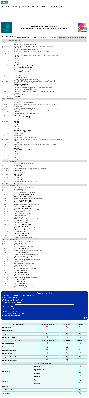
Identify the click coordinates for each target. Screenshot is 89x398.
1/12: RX (16, 146)
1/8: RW (16, 121)
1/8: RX (16, 152)
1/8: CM (16, 57)
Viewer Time (47, 37)
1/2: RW (16, 128)
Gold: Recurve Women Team (22, 248)
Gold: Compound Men (20, 235)
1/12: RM (17, 112)
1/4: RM (16, 123)
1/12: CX (16, 141)
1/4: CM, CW (18, 183)
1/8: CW (16, 53)
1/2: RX (16, 159)
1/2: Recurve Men (19, 280)
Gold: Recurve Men (20, 285)
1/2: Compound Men (20, 230)
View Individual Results (21, 84)
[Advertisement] (44, 15)
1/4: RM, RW (18, 179)
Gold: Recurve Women (21, 276)
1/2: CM (16, 64)
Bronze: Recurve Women (21, 274)
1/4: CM (16, 60)
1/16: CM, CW (18, 174)
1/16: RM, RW (18, 170)
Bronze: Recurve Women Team (23, 132)
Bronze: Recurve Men (20, 283)
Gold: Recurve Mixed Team (22, 258)
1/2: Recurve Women (20, 270)
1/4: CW (16, 59)
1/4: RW (16, 124)
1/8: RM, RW (18, 176)
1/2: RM (16, 126)
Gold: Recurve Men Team (21, 252)
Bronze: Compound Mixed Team (23, 206)
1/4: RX (16, 155)
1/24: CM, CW (18, 48)
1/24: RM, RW (18, 106)
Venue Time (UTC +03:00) (26, 37)
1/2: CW (16, 62)
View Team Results (19, 86)
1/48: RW (17, 97)
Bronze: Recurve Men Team (22, 130)
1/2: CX (16, 157)
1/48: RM (17, 93)
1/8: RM (16, 119)
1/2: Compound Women (21, 221)
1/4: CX (16, 154)
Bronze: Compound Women (22, 224)
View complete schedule (9, 36)
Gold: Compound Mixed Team (23, 208)
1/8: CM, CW (18, 178)
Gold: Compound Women (21, 226)
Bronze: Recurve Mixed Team (23, 256)
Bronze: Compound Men (21, 233)
